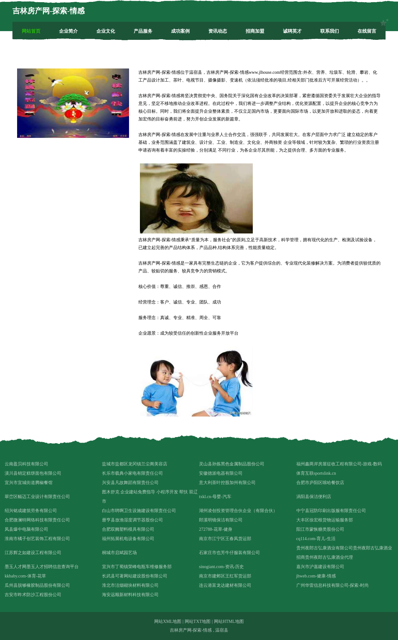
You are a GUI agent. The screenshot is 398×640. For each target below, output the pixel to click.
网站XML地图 (167, 621)
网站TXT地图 (198, 621)
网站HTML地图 (229, 621)
